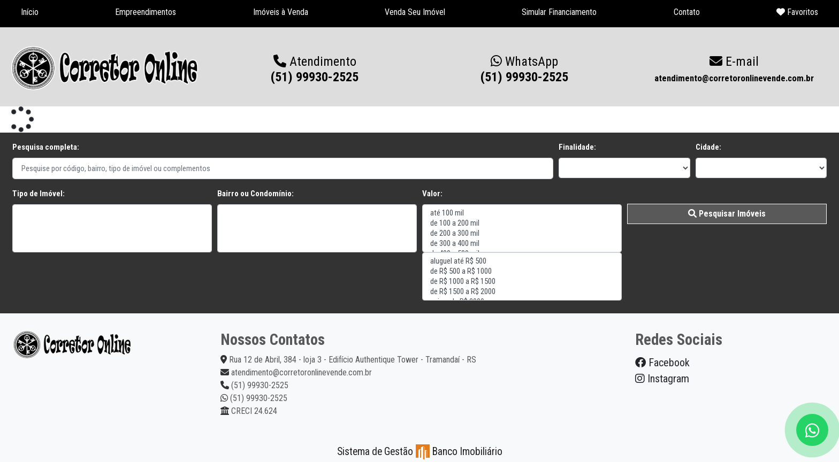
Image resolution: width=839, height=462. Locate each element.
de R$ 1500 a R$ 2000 (522, 292)
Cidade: (708, 147)
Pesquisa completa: (45, 147)
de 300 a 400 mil (522, 243)
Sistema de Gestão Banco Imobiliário (419, 451)
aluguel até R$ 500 (522, 261)
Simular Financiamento (559, 12)
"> (112, 228)
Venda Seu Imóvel (415, 12)
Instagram (662, 378)
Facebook (662, 362)
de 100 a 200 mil (522, 223)
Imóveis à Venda (280, 12)
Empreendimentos (145, 12)
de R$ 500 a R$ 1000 (522, 271)
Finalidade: (577, 147)
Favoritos (797, 12)
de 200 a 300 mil (522, 233)
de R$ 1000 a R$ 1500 (522, 281)
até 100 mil (522, 213)
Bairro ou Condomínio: (255, 193)
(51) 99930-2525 (524, 69)
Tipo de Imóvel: (38, 193)
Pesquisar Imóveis (727, 214)
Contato (687, 12)
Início (30, 12)
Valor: (432, 193)
